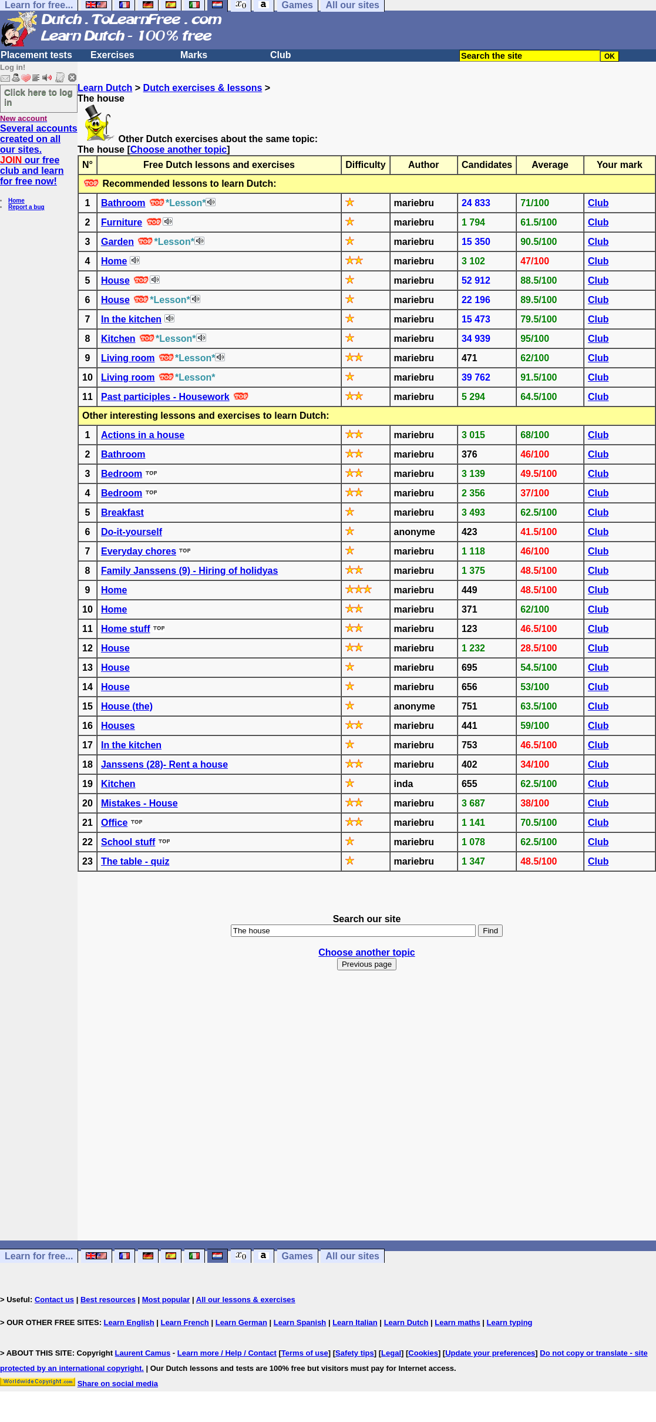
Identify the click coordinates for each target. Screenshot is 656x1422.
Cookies (423, 1353)
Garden (117, 242)
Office (114, 823)
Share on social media (118, 1383)
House (115, 280)
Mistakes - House (139, 803)
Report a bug (26, 207)
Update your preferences (490, 1353)
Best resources (108, 1299)
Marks (193, 55)
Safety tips (354, 1353)
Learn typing (510, 1322)
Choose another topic (178, 149)
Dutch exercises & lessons (203, 88)
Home (16, 200)
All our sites (352, 1256)
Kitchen (118, 339)
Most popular (166, 1299)
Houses (118, 726)
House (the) (127, 706)
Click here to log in (38, 97)
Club (280, 55)
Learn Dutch (105, 88)
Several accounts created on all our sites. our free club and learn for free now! (39, 154)
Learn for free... (39, 1256)
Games (297, 1256)
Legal (391, 1353)
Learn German (241, 1322)
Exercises (112, 55)
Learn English (129, 1322)
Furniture (121, 222)
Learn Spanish (300, 1322)
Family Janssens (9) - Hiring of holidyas (189, 571)
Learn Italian (355, 1322)
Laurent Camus (143, 1353)
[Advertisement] (367, 1116)
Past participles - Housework (165, 397)
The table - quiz (135, 861)
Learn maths (457, 1322)
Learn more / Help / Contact (227, 1353)
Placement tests (36, 55)
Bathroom (123, 203)
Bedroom (121, 474)
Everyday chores (138, 551)
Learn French (184, 1322)
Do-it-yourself (131, 532)
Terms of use (304, 1353)
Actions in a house (142, 435)
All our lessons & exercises (245, 1299)
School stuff (128, 842)
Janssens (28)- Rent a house (164, 764)
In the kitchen (131, 319)
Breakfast (122, 512)
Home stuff (125, 629)
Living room (128, 358)
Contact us (54, 1299)
